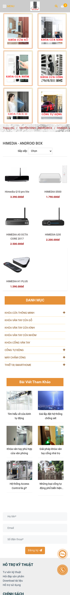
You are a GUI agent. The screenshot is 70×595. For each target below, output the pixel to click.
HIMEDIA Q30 (53, 234)
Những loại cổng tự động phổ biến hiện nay (51, 486)
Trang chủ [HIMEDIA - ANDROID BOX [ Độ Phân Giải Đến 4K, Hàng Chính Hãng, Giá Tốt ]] (8, 128)
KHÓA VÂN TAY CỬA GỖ (18, 320)
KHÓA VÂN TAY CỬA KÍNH (20, 327)
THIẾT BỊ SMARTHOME (35, 365)
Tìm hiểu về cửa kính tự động (19, 416)
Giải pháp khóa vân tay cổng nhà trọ (51, 451)
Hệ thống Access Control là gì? (19, 486)
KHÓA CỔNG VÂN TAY (17, 342)
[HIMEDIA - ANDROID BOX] (35, 6)
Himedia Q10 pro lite (17, 191)
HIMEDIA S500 (52, 191)
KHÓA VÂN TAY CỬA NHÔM (20, 335)
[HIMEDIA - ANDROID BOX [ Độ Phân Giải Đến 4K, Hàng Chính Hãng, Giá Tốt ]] (64, 6)
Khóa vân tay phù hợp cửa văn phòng (19, 451)
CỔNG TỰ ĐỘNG (35, 350)
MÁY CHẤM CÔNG (35, 357)
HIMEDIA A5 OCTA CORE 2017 (17, 236)
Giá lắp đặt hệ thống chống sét (50, 416)
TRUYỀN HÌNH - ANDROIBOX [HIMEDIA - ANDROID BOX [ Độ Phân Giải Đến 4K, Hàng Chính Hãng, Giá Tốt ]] (35, 128)
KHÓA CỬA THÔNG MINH (35, 312)
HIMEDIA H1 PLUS (17, 281)
